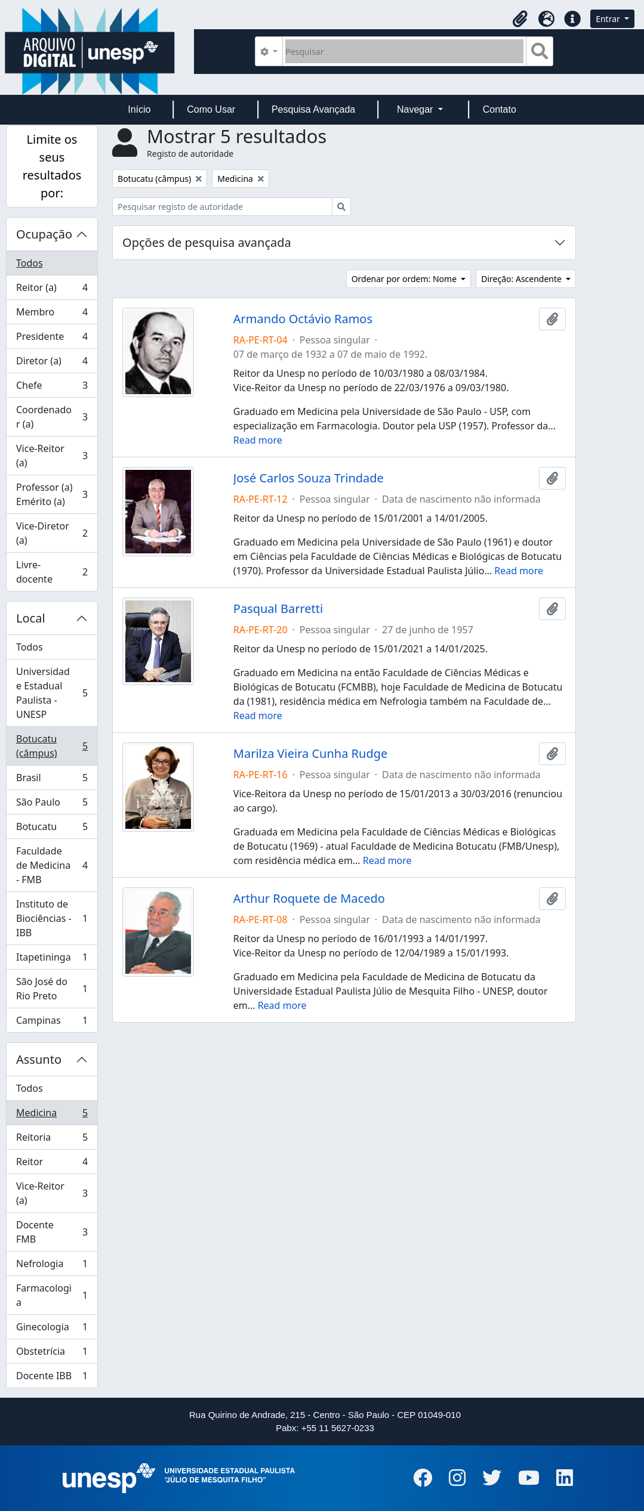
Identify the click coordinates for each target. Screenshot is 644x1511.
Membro (52, 314)
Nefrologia (52, 1266)
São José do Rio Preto (52, 988)
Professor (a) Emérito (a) (52, 494)
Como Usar (211, 109)
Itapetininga (52, 960)
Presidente (52, 339)
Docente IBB (52, 1378)
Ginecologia (52, 1329)
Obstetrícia (52, 1354)
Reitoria (52, 1140)
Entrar (609, 18)
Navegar (416, 109)
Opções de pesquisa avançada (206, 242)
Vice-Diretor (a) (52, 533)
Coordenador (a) (52, 417)
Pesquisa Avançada (313, 109)
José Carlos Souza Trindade (308, 478)
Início (139, 109)
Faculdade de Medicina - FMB (52, 865)
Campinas (52, 1022)
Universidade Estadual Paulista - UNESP (52, 693)
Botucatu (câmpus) (52, 746)
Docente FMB (52, 1232)
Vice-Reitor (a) (52, 455)
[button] (520, 19)
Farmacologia (52, 1295)
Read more (257, 440)
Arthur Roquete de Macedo (309, 898)
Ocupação (44, 234)
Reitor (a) (52, 290)
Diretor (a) (52, 363)
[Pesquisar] (404, 51)
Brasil (52, 780)
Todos (29, 263)
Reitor (52, 1164)
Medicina (52, 1115)
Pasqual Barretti (278, 609)
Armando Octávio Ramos (302, 319)
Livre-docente (52, 572)
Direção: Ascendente (522, 278)
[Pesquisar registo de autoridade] (222, 206)
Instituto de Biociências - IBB (52, 918)
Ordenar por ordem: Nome (405, 278)
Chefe (52, 388)
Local (30, 618)
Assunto (38, 1059)
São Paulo (52, 805)
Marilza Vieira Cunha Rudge (310, 754)
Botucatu (52, 829)
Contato (499, 109)
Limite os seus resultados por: (52, 166)
